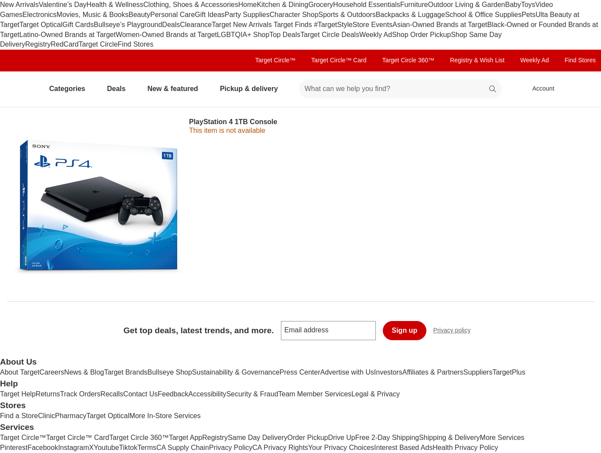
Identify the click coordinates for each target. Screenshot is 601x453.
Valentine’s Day (63, 4)
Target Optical (40, 24)
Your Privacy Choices (341, 447)
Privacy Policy (231, 447)
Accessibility (207, 394)
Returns (48, 394)
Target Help (18, 394)
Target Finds (293, 24)
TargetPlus (509, 372)
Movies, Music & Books (92, 14)
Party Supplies (247, 14)
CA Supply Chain (182, 447)
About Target (19, 372)
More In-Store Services (165, 415)
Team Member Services (314, 394)
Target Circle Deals (329, 34)
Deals (171, 24)
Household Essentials (366, 4)
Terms (146, 447)
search (493, 89)
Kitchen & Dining (282, 4)
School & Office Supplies (483, 14)
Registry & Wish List (477, 60)
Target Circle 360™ (408, 60)
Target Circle (98, 44)
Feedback (173, 394)
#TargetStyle (333, 24)
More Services (502, 437)
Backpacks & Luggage (410, 14)
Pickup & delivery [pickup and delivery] (252, 88)
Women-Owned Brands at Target (166, 34)
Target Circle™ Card (339, 60)
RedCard (64, 44)
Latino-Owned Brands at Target (67, 34)
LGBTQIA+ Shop (243, 34)
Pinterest (13, 447)
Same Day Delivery (257, 437)
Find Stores (135, 44)
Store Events (373, 24)
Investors (388, 372)
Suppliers (478, 372)
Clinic (46, 415)
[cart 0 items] (582, 88)
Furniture (414, 4)
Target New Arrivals (242, 24)
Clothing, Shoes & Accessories (190, 4)
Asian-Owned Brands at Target (439, 24)
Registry (38, 44)
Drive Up (341, 437)
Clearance (196, 24)
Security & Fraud (252, 394)
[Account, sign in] (539, 88)
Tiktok (128, 447)
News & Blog (84, 372)
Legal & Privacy (375, 394)
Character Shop (294, 14)
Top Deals (285, 34)
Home (247, 4)
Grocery (320, 4)
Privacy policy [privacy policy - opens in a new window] (455, 331)
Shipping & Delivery (449, 437)
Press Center (300, 372)
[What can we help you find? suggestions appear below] (400, 88)
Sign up (405, 330)
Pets (529, 14)
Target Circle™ (275, 60)
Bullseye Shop (170, 372)
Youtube (106, 447)
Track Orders (80, 394)
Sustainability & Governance (236, 372)
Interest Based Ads (403, 447)
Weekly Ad (375, 34)
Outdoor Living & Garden (466, 4)
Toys (528, 4)
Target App (186, 437)
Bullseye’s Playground (128, 24)
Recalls (112, 394)
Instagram (73, 447)
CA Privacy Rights (280, 447)
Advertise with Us (347, 372)
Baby (513, 4)
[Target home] (19, 88)
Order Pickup (307, 437)
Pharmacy (70, 415)
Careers (51, 372)
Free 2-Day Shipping (387, 437)
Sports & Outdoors (347, 14)
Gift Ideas (209, 14)
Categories (70, 88)
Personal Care (172, 14)
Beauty (139, 14)
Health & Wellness (115, 4)
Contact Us (140, 394)
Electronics (40, 14)
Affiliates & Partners (432, 372)
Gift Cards (78, 24)
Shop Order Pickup (421, 34)
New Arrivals (19, 4)
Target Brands (126, 372)
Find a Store (19, 415)
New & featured (176, 88)
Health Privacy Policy (465, 447)
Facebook (42, 447)
